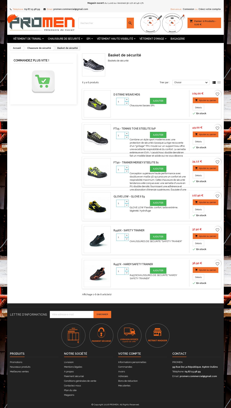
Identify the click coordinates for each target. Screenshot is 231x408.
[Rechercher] (106, 23)
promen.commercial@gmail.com (70, 9)
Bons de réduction (128, 381)
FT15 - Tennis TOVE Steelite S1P (135, 128)
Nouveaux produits (20, 366)
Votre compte (129, 353)
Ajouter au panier (205, 100)
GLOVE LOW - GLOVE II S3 (129, 196)
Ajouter (158, 101)
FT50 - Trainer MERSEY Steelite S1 (136, 162)
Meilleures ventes (19, 371)
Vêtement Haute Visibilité (115, 38)
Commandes (125, 366)
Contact (179, 353)
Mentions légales (73, 366)
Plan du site (70, 390)
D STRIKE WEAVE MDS (127, 94)
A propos (69, 371)
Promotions (16, 362)
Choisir (191, 83)
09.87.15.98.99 (32, 9)
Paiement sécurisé (74, 376)
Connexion (188, 9)
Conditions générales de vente (80, 381)
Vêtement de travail (27, 38)
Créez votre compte (210, 9)
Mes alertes (124, 385)
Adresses (123, 376)
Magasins (69, 395)
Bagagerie (178, 38)
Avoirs (121, 371)
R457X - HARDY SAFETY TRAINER (133, 264)
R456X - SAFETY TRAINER (129, 230)
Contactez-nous (72, 385)
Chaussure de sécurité (64, 38)
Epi (88, 38)
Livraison (69, 362)
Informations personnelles (132, 362)
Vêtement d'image (152, 38)
